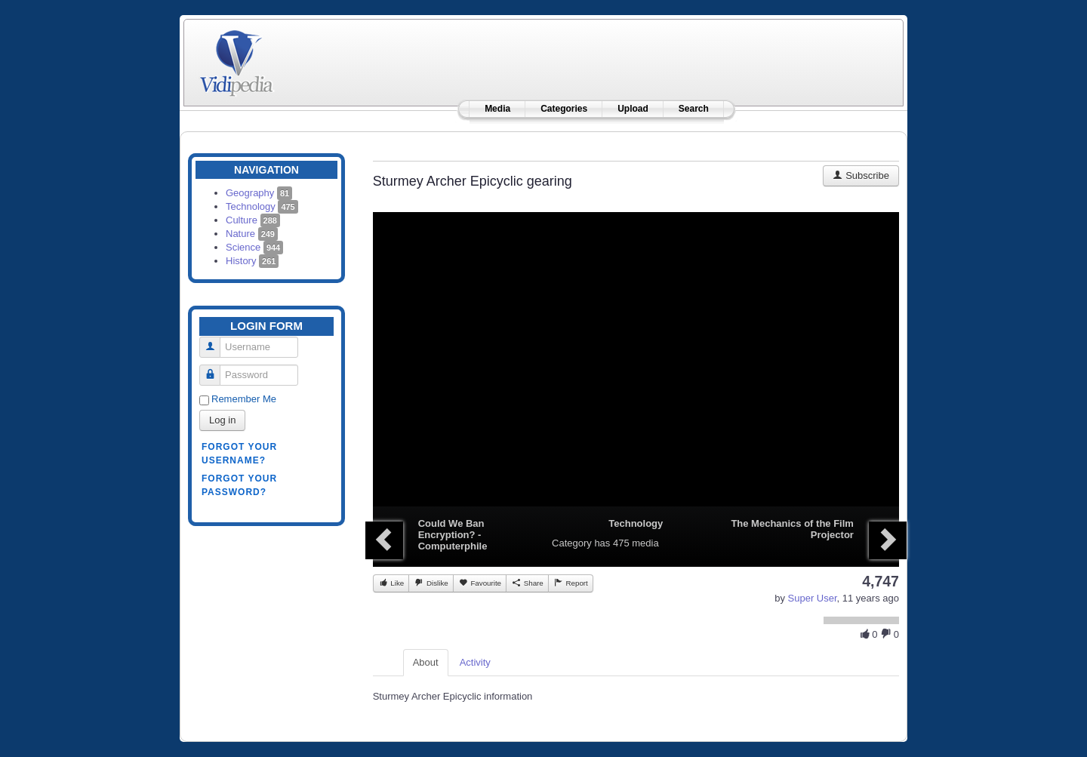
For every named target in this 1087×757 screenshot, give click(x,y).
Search (694, 108)
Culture (253, 220)
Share (527, 582)
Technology (262, 206)
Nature (252, 233)
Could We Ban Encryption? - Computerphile (453, 535)
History (252, 260)
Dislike (431, 582)
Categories (563, 108)
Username (215, 340)
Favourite (479, 582)
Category (572, 543)
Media (497, 108)
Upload (632, 108)
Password (215, 368)
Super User (812, 598)
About (426, 662)
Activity (475, 662)
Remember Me (243, 399)
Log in (222, 420)
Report (570, 582)
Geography (259, 192)
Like (391, 582)
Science (254, 247)
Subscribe (861, 175)
